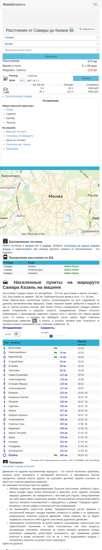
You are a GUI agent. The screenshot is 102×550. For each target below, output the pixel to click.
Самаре (46, 245)
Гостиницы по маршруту (19, 135)
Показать (86, 78)
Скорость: (48, 327)
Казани (30, 245)
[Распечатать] (71, 30)
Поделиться (88, 29)
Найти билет (71, 266)
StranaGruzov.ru (14, 4)
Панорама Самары (13, 466)
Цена (12, 80)
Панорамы (12, 148)
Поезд (9, 109)
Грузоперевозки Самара (18, 96)
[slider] (51, 336)
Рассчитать (51, 56)
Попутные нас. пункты (18, 144)
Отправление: (13, 327)
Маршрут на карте (16, 131)
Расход (13, 75)
